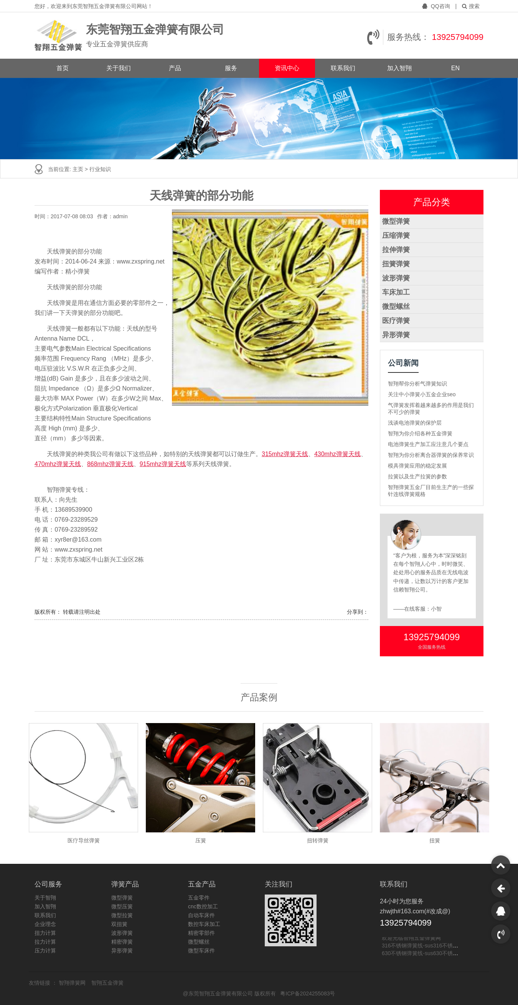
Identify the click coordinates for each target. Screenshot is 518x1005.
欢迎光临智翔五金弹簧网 (411, 939)
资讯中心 (287, 68)
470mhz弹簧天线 (58, 464)
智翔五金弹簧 (107, 983)
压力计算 (45, 950)
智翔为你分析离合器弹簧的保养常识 (431, 455)
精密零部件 (201, 933)
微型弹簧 (396, 221)
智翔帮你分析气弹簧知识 (417, 384)
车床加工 (396, 292)
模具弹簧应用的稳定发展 (417, 466)
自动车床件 (201, 915)
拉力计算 (45, 942)
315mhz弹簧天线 (285, 454)
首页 (62, 68)
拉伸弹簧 (396, 250)
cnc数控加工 (203, 906)
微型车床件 (201, 950)
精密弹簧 (122, 942)
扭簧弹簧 (396, 264)
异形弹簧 (396, 335)
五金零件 (199, 898)
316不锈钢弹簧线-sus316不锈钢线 (423, 946)
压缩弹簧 (396, 235)
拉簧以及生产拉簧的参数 (417, 476)
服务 (231, 68)
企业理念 (45, 924)
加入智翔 (399, 68)
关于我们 (118, 68)
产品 (175, 68)
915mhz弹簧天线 (163, 464)
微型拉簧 (122, 915)
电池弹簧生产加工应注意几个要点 (428, 444)
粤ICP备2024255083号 (307, 993)
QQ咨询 (437, 6)
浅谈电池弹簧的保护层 (415, 423)
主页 (79, 169)
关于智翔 (45, 898)
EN (455, 68)
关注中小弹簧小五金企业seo (422, 394)
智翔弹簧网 (73, 983)
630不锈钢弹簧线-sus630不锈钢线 (423, 954)
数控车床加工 (204, 924)
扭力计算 (45, 933)
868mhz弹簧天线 (110, 464)
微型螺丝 (396, 306)
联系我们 (343, 68)
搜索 (471, 6)
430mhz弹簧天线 (337, 454)
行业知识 (100, 169)
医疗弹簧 (396, 321)
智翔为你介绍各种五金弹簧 (420, 433)
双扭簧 (119, 924)
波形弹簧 (396, 278)
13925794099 (457, 37)
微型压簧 (122, 906)
